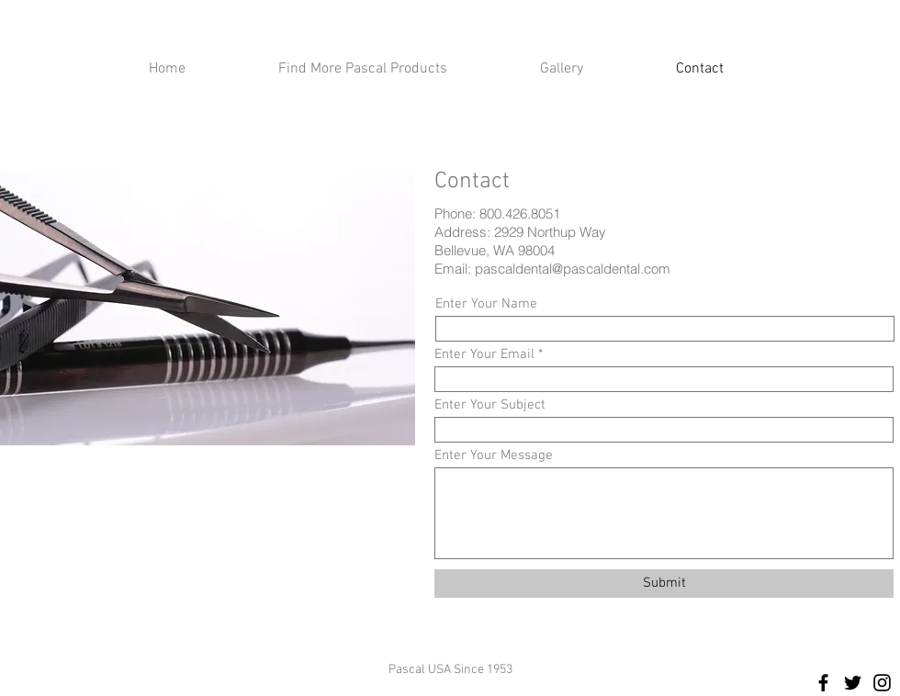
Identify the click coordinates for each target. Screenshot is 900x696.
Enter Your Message (493, 456)
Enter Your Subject (490, 405)
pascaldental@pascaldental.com (572, 268)
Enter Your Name (486, 304)
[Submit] (664, 583)
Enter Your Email (484, 355)
